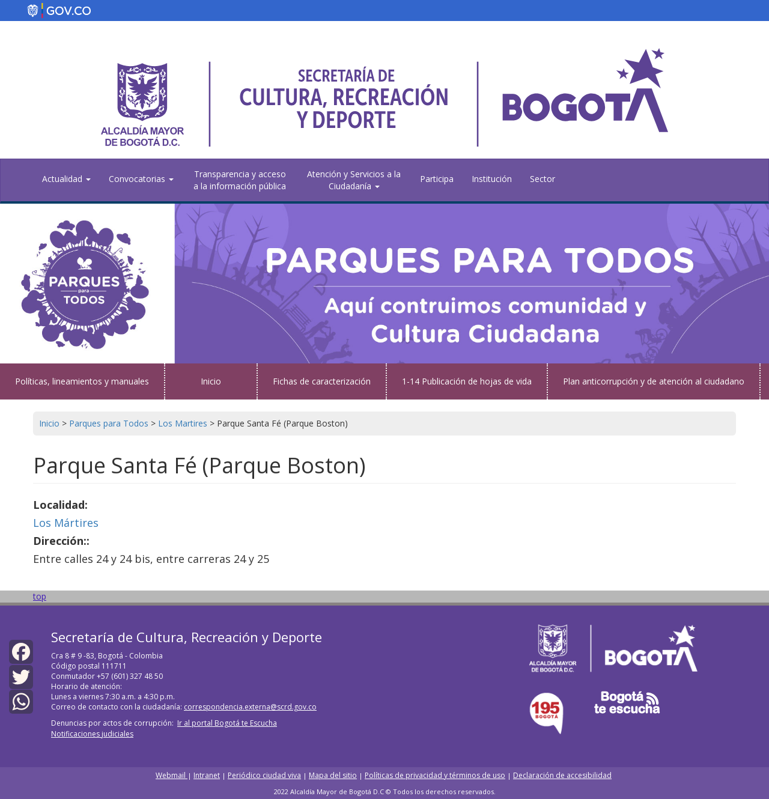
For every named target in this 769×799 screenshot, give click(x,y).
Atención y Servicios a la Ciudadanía (354, 180)
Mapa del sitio (333, 775)
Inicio (211, 381)
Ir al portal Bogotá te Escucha (227, 723)
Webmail (171, 775)
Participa (437, 178)
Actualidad (66, 178)
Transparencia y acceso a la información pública (239, 180)
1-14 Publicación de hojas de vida (467, 381)
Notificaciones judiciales (92, 734)
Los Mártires (66, 522)
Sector (542, 178)
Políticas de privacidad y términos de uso (435, 775)
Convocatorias (141, 178)
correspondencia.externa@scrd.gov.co (250, 707)
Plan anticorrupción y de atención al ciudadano (653, 381)
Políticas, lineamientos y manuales (82, 381)
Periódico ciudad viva (264, 775)
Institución (492, 178)
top (39, 596)
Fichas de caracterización (322, 381)
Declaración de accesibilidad (562, 775)
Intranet (206, 775)
